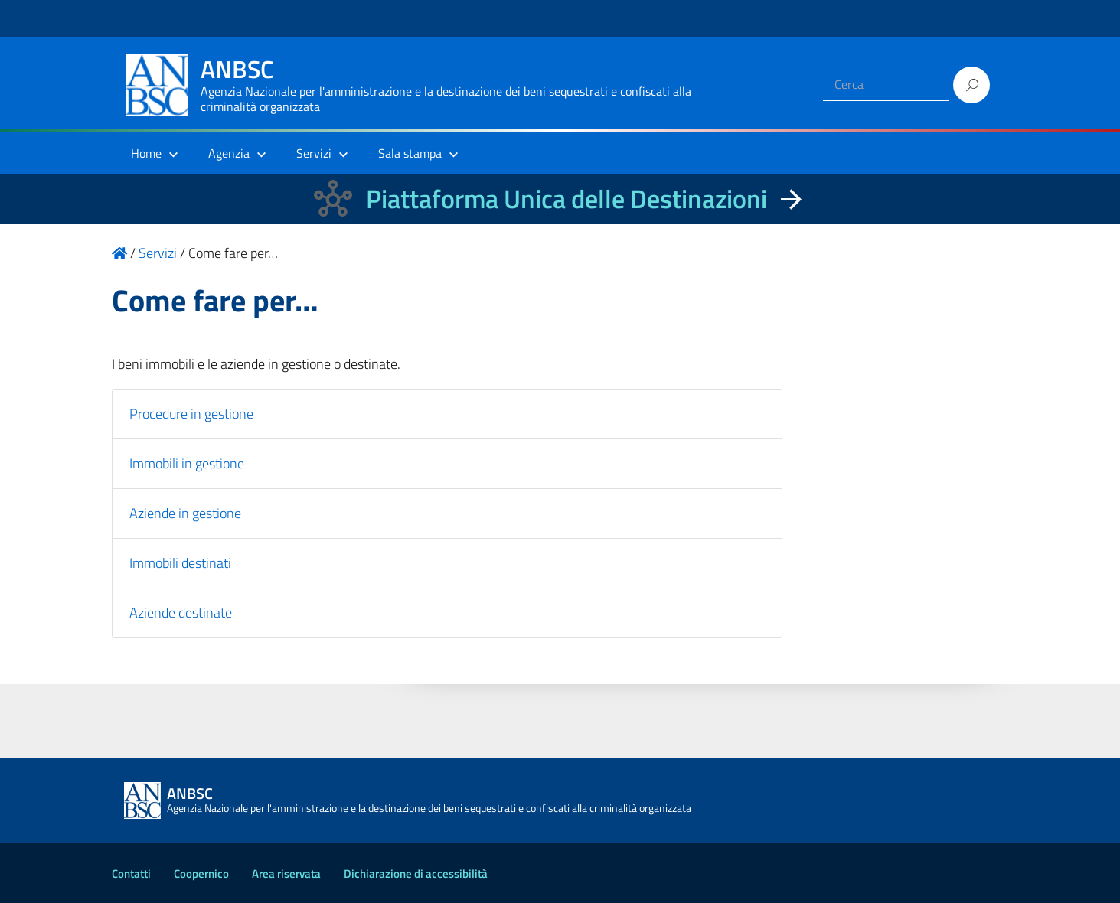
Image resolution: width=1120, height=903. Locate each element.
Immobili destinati (180, 563)
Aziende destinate (180, 612)
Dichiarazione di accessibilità (416, 873)
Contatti (131, 873)
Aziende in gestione (185, 513)
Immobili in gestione (186, 463)
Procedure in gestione (191, 413)
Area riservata (286, 873)
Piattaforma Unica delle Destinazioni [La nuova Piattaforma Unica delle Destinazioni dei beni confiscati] (566, 198)
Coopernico (201, 873)
